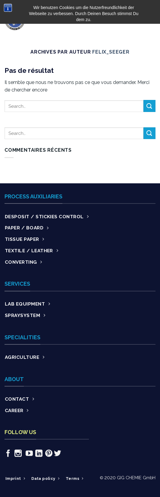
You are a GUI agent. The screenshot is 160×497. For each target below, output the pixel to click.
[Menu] (151, 20)
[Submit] (149, 106)
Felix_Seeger (111, 52)
